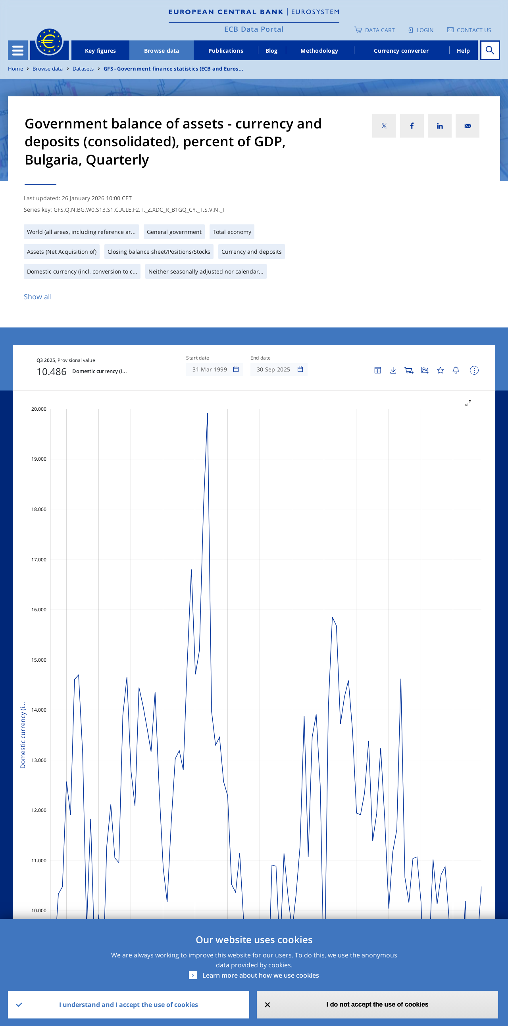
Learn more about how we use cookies (260, 975)
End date (260, 358)
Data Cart (380, 30)
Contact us (474, 30)
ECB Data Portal (254, 29)
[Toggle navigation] (18, 50)
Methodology (319, 50)
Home (15, 68)
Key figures (100, 50)
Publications (225, 50)
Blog (272, 50)
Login (425, 30)
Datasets (83, 68)
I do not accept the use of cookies (378, 1004)
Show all (38, 296)
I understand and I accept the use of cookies (128, 1004)
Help (463, 50)
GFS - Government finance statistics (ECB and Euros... (173, 68)
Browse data (161, 50)
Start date (197, 358)
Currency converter (401, 50)
